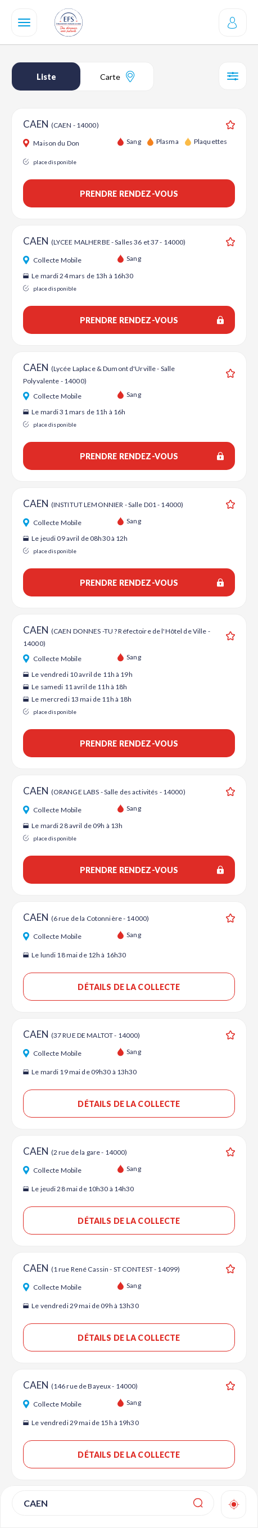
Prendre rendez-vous (129, 193)
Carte (117, 76)
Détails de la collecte (129, 987)
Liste (46, 77)
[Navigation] (24, 22)
